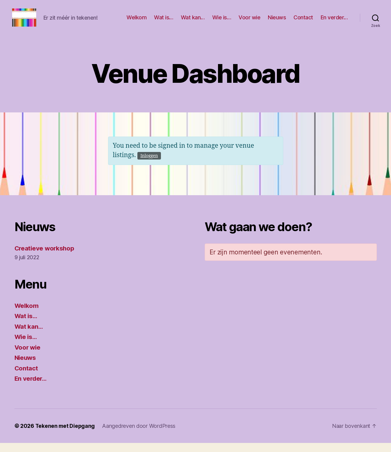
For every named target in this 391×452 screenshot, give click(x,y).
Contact (303, 22)
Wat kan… (193, 22)
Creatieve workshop (45, 257)
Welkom (136, 22)
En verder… (334, 22)
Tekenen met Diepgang (65, 435)
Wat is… (163, 22)
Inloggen (149, 164)
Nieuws (277, 22)
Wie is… (221, 22)
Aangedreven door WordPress (140, 435)
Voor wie (249, 22)
